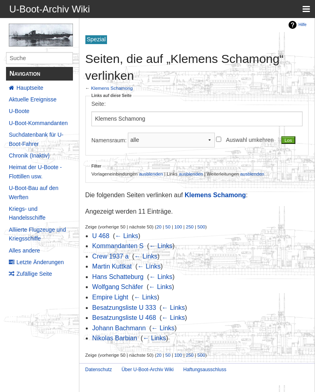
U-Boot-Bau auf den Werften (34, 192)
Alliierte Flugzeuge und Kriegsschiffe (37, 234)
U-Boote (19, 111)
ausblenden (151, 173)
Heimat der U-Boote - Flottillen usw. (35, 171)
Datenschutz (98, 369)
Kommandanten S (117, 245)
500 (201, 226)
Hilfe (303, 24)
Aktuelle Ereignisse (33, 99)
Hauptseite (29, 88)
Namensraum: (109, 140)
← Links (126, 235)
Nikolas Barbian (114, 338)
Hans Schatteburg (117, 276)
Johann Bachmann (118, 328)
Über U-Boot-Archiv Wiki (147, 369)
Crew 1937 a (110, 256)
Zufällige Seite (34, 274)
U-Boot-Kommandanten (38, 123)
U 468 (100, 235)
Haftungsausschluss (204, 369)
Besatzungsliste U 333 (124, 307)
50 (168, 226)
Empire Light (110, 297)
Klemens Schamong (112, 88)
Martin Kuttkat (112, 266)
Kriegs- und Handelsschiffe (27, 213)
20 (159, 226)
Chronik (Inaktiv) (29, 155)
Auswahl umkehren (250, 140)
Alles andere (24, 250)
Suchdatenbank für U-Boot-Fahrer (36, 139)
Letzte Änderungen (40, 262)
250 (190, 226)
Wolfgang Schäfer (117, 286)
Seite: (98, 104)
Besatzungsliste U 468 (124, 317)
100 (178, 226)
